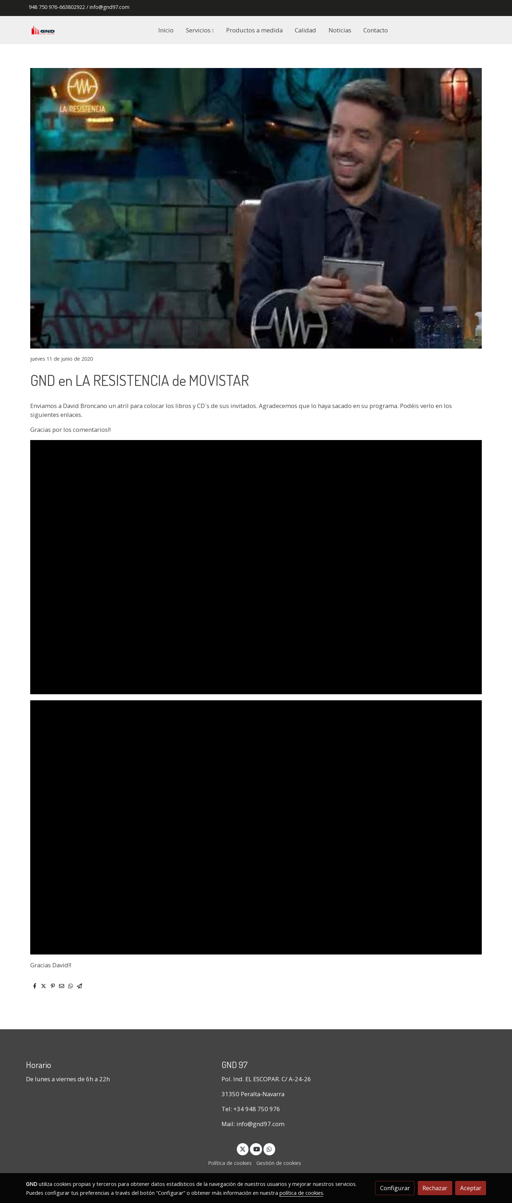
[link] (43, 30)
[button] (200, 30)
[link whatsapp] (269, 1149)
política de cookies (301, 1192)
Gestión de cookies (278, 1162)
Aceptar (470, 1188)
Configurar (395, 1188)
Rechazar (434, 1188)
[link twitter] (243, 1149)
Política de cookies (230, 1162)
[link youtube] (256, 1149)
